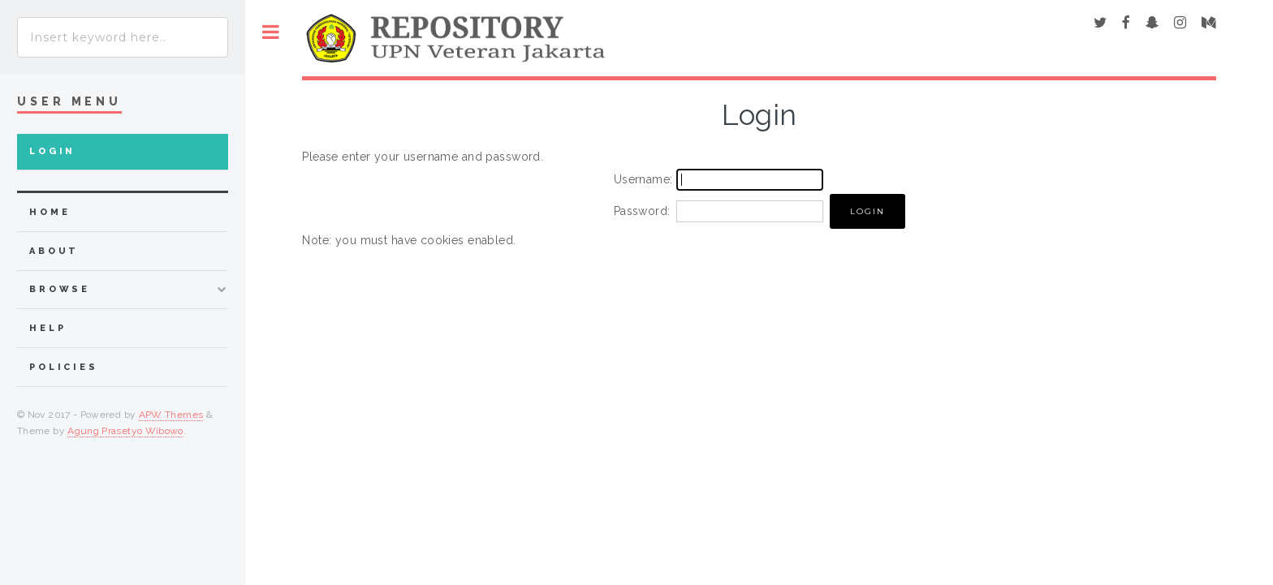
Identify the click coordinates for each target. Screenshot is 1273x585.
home (49, 212)
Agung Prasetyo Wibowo (125, 431)
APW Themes (171, 414)
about (54, 251)
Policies (63, 367)
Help (47, 328)
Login (52, 151)
